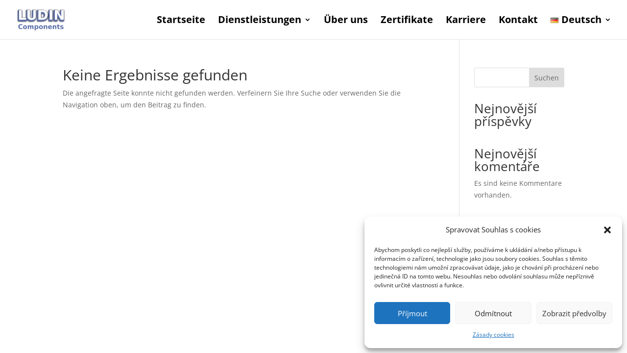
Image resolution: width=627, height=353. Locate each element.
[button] (607, 230)
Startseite (181, 21)
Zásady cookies (493, 334)
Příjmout (412, 313)
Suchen (546, 77)
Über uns (346, 21)
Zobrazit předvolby (574, 313)
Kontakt (518, 21)
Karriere (466, 21)
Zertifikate (407, 21)
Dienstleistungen (259, 21)
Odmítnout (493, 313)
